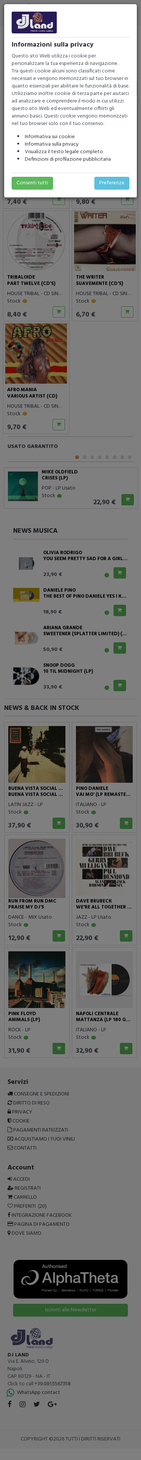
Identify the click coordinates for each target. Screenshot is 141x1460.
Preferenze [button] (111, 183)
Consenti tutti (32, 183)
